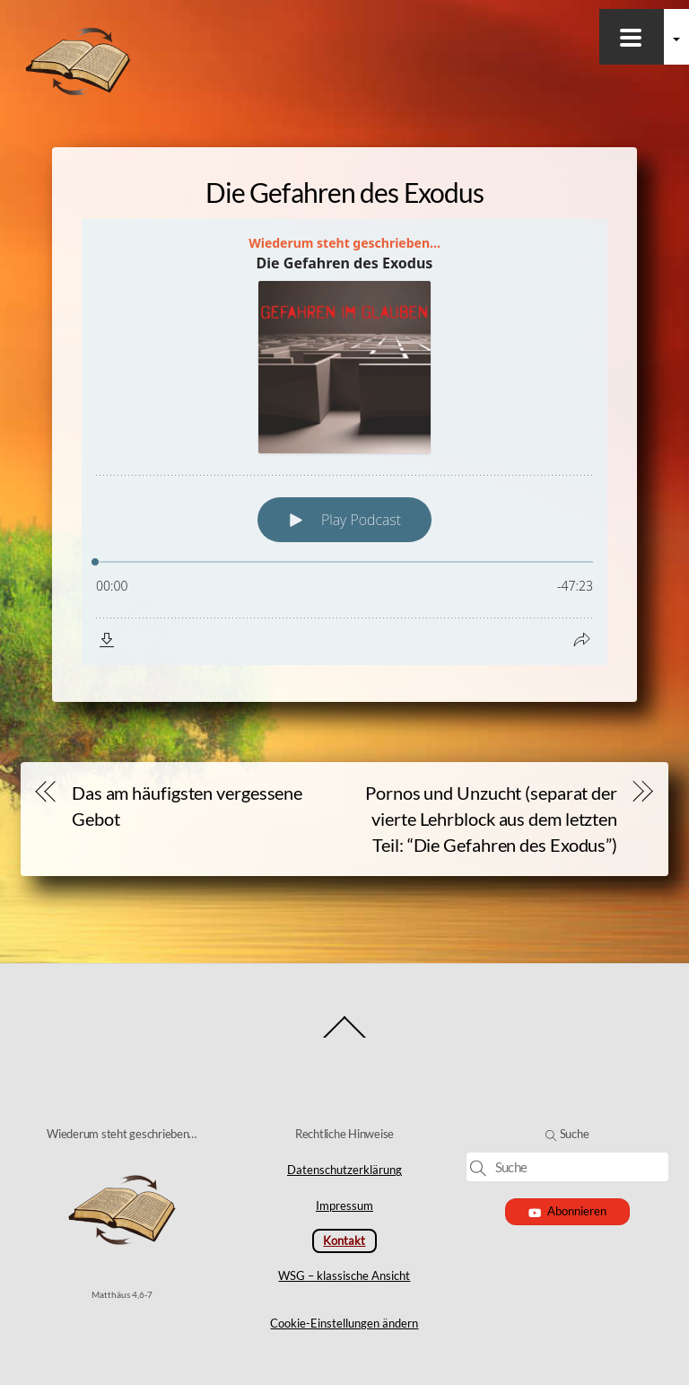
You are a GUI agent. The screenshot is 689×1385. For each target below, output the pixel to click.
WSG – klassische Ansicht (344, 1275)
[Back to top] (345, 1036)
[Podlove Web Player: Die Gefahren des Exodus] (344, 442)
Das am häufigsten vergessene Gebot (187, 805)
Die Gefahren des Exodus (344, 192)
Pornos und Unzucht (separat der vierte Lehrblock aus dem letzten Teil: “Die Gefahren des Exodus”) (491, 818)
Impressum (344, 1205)
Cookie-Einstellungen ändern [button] (344, 1323)
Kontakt (344, 1240)
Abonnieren (567, 1211)
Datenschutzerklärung (344, 1169)
